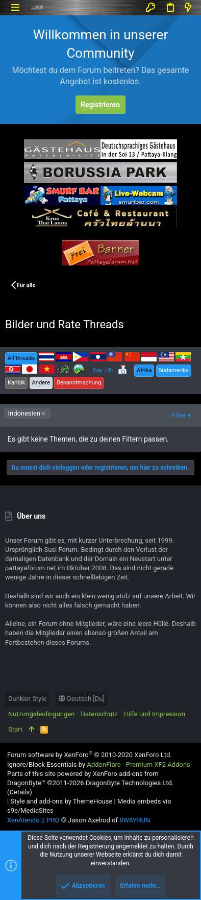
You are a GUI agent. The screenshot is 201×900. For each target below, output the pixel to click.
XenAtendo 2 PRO (33, 820)
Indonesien (24, 413)
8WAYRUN (134, 820)
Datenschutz (99, 714)
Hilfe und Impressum (154, 714)
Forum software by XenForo (89, 755)
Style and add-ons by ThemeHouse (61, 801)
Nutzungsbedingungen (41, 714)
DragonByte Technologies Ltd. (129, 783)
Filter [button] (179, 415)
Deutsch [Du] (82, 698)
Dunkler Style (27, 698)
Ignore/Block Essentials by (98, 764)
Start (15, 729)
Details (19, 792)
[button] (15, 7)
